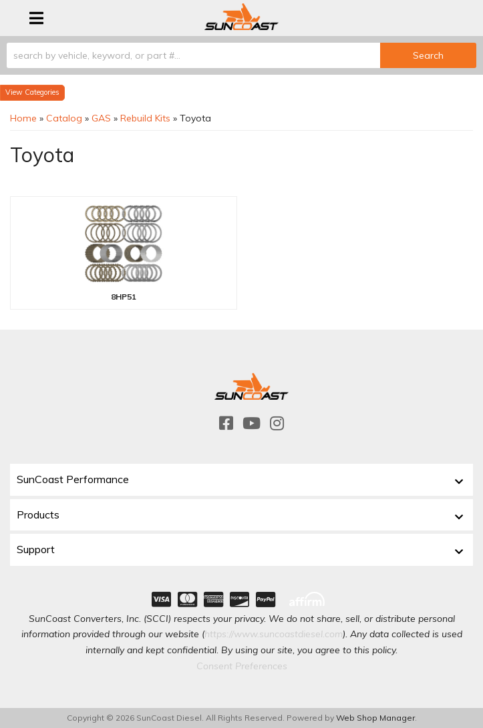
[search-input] (193, 55)
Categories (42, 92)
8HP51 (123, 297)
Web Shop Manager (375, 718)
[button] (241, 55)
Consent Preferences (241, 666)
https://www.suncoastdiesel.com (273, 634)
